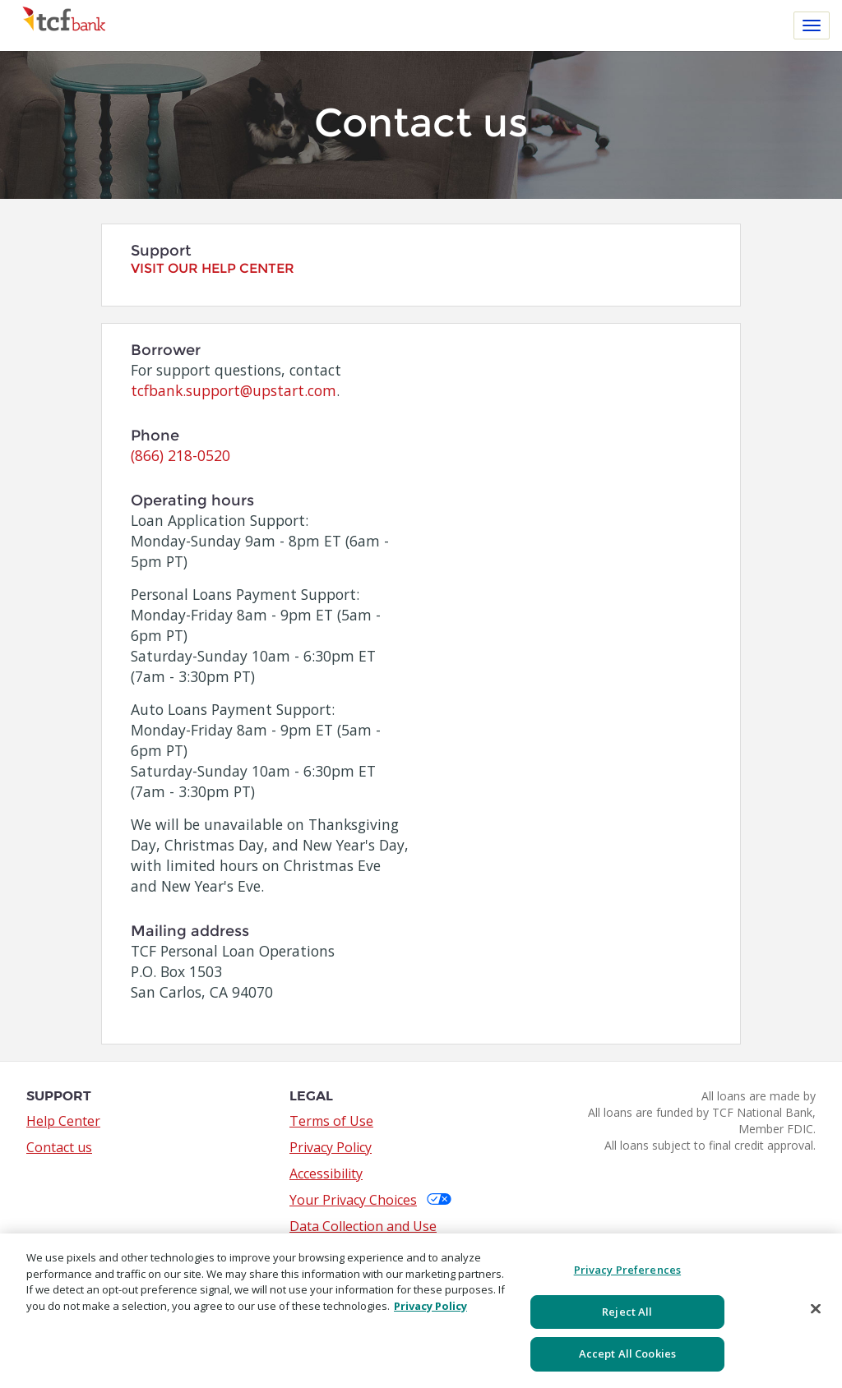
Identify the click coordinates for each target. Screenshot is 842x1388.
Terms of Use (331, 1121)
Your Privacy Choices (370, 1200)
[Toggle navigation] (811, 25)
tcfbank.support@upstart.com (233, 390)
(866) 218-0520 (180, 455)
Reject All (627, 1311)
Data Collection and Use (363, 1226)
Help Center (63, 1121)
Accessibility (326, 1173)
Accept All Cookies (627, 1353)
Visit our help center (212, 268)
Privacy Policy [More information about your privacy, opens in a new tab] (430, 1305)
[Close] (816, 1309)
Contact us (59, 1147)
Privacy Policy (330, 1147)
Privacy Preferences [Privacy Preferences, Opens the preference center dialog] (627, 1269)
